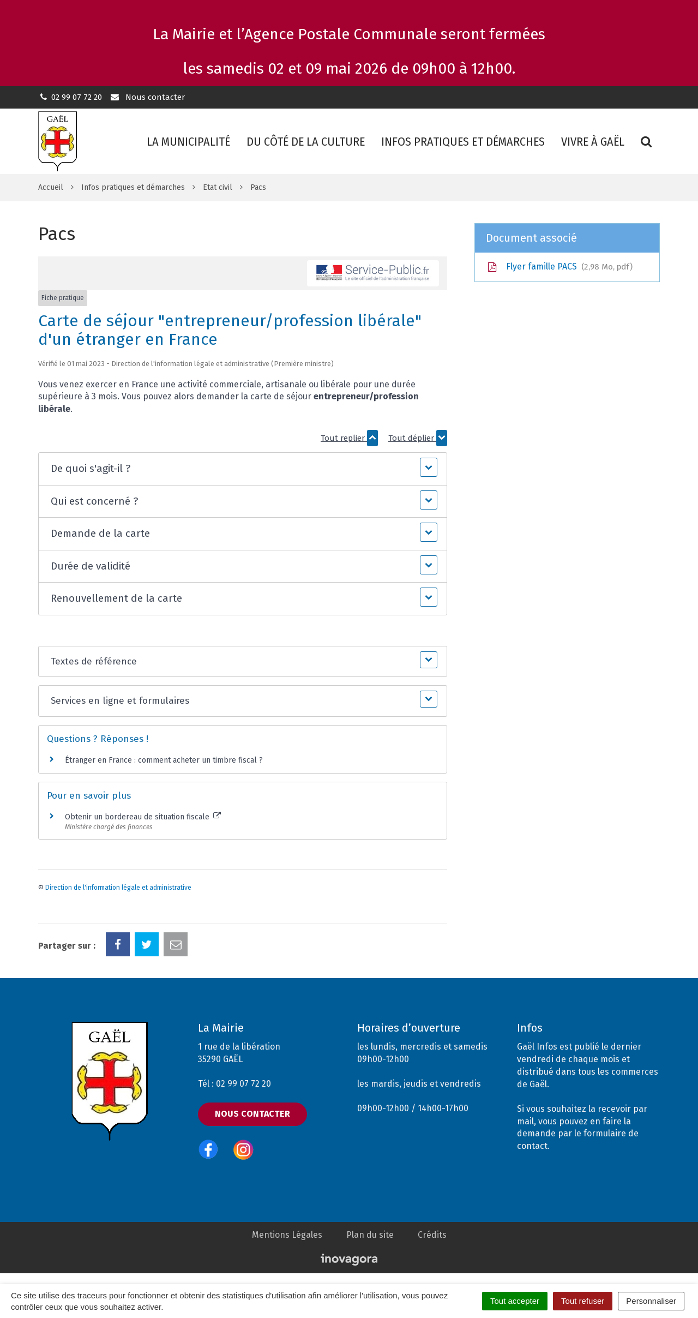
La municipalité (188, 141)
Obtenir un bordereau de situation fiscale (143, 817)
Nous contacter (147, 97)
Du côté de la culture (305, 141)
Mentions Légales (287, 1235)
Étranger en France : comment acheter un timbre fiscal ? (164, 760)
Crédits (432, 1235)
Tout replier (349, 438)
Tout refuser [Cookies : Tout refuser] (582, 1300)
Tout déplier (417, 438)
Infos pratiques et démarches (463, 141)
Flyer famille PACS (559, 266)
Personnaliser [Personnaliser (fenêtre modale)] (651, 1300)
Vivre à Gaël (592, 141)
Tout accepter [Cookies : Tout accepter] (514, 1300)
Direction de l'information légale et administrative (118, 887)
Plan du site (370, 1235)
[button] (242, 469)
